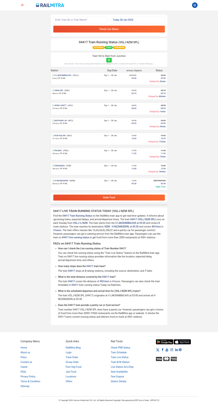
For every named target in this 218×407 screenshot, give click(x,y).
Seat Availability (119, 371)
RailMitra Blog (73, 347)
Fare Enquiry (117, 376)
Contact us (26, 362)
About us (25, 352)
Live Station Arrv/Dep (122, 367)
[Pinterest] (180, 349)
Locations (71, 376)
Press (24, 357)
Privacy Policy (28, 376)
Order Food (109, 197)
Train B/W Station (120, 362)
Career (24, 367)
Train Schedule (119, 352)
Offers (69, 381)
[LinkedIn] (176, 349)
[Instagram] (171, 349)
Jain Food (71, 371)
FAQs (23, 371)
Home (24, 347)
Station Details (119, 381)
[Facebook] (163, 349)
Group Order (72, 362)
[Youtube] (167, 349)
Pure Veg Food (73, 367)
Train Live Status (120, 357)
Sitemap (25, 386)
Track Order (72, 357)
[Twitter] (158, 349)
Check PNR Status (120, 347)
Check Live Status (109, 29)
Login (69, 352)
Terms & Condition (30, 381)
